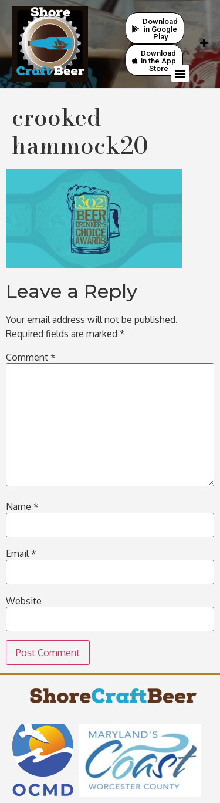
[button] (180, 73)
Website (24, 601)
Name (22, 506)
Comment (31, 357)
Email (21, 553)
